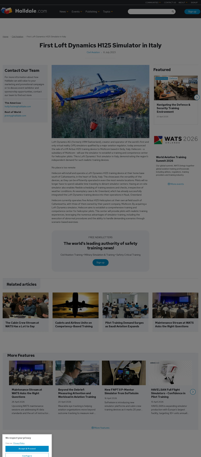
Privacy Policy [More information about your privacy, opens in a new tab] (19, 451)
